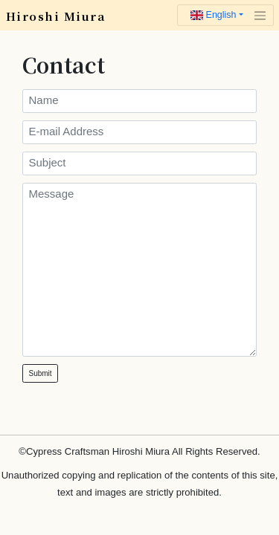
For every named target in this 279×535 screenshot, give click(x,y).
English (213, 15)
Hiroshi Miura (56, 16)
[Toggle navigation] (225, 15)
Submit (40, 373)
